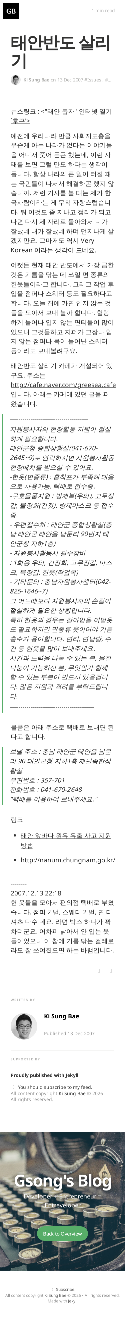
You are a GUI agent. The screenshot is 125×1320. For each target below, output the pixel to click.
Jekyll (72, 1075)
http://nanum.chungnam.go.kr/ (68, 859)
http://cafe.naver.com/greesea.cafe (63, 384)
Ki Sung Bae (72, 1093)
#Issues (92, 79)
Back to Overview (62, 1233)
